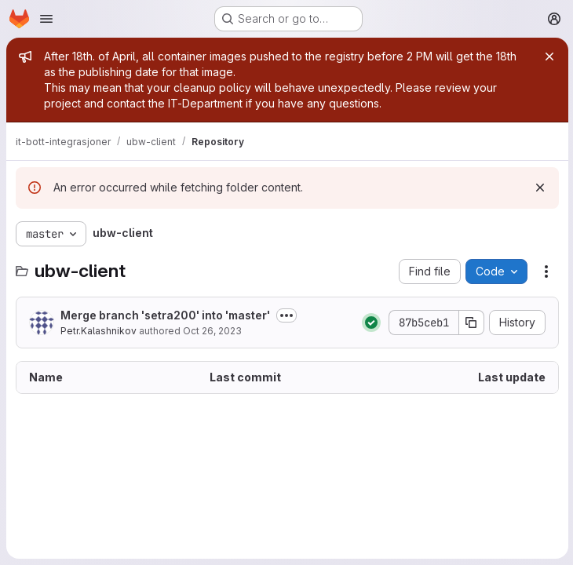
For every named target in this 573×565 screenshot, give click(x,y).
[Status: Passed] (369, 322)
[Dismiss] (538, 187)
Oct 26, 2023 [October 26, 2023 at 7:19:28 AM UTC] (212, 331)
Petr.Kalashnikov (98, 331)
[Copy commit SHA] (470, 322)
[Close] (547, 56)
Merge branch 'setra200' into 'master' (165, 315)
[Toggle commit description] (286, 315)
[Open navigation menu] (46, 18)
